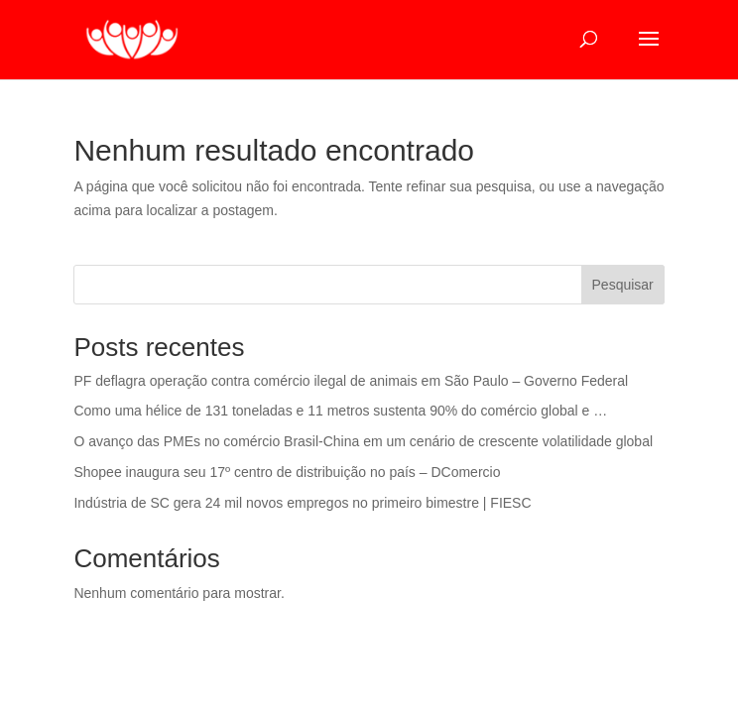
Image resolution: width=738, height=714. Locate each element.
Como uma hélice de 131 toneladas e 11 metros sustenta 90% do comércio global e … (340, 410)
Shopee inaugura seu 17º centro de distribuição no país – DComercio (286, 472)
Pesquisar (623, 285)
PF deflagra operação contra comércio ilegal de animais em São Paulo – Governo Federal (350, 381)
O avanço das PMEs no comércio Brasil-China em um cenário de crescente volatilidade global (363, 441)
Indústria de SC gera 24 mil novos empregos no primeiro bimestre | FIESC (302, 503)
